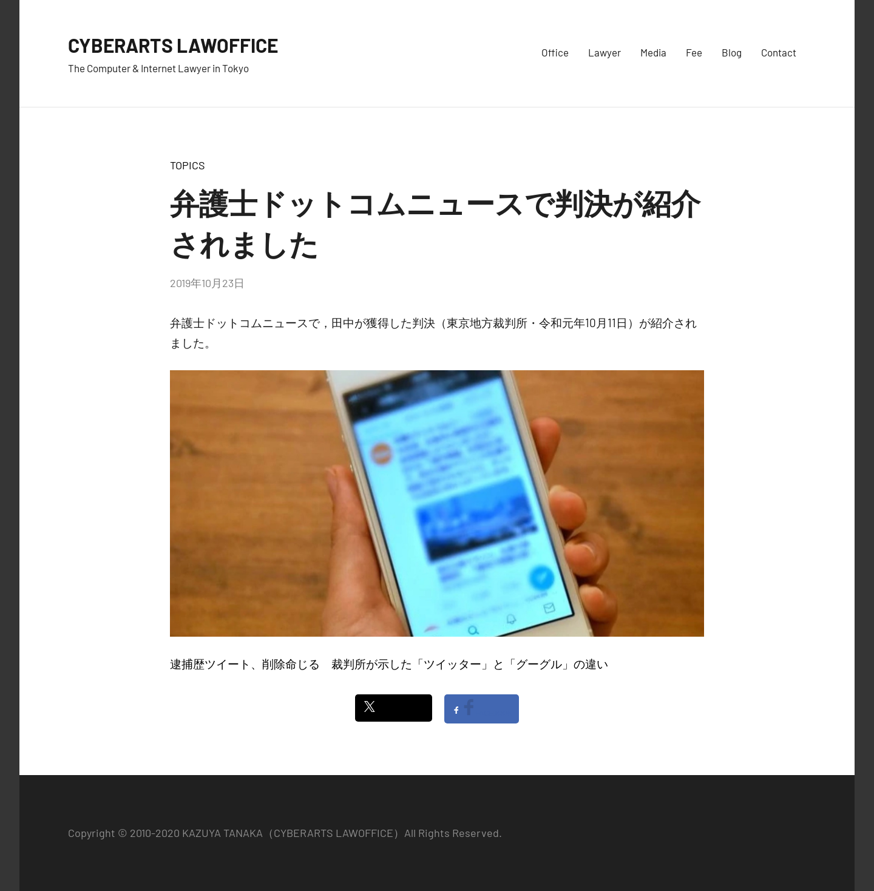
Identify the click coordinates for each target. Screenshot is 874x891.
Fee (694, 52)
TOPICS (187, 165)
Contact (778, 52)
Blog (732, 52)
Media (653, 52)
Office (555, 52)
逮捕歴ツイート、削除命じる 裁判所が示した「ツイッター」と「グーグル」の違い (389, 664)
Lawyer (604, 52)
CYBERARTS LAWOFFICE (187, 44)
